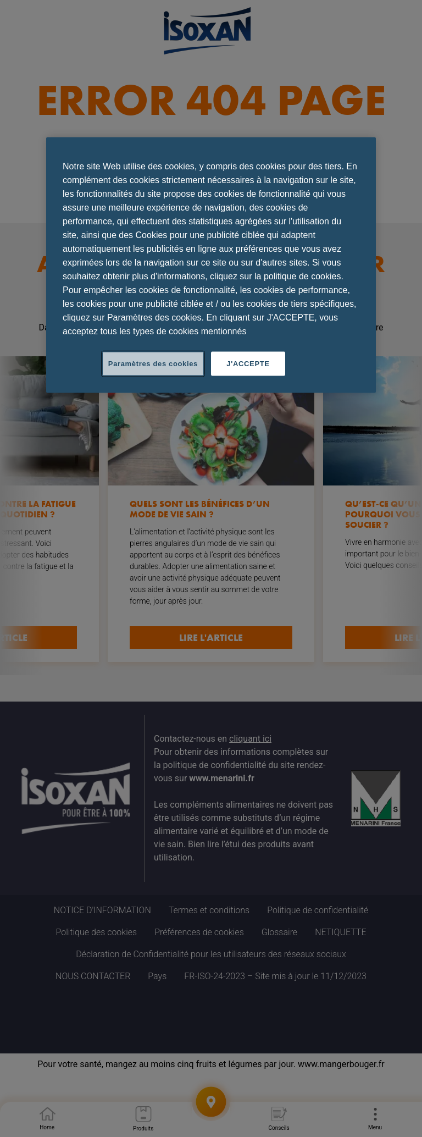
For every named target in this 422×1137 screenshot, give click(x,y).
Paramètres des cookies (153, 364)
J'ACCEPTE (247, 364)
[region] (211, 265)
